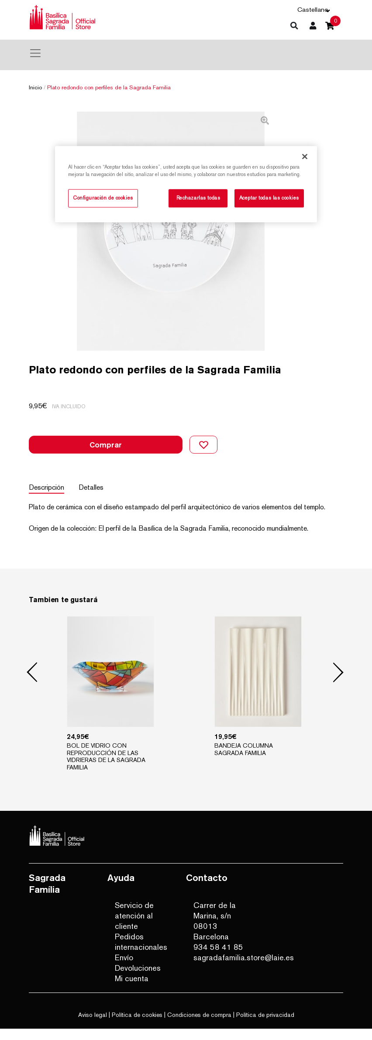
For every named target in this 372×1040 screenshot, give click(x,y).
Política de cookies (137, 1026)
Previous (32, 684)
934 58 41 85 (218, 958)
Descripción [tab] (46, 499)
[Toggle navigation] (35, 53)
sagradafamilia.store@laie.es (222, 968)
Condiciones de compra (199, 1026)
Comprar (106, 456)
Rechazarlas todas (198, 198)
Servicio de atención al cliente (134, 927)
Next (338, 684)
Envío (124, 968)
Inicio (35, 87)
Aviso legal (92, 1026)
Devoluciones (138, 979)
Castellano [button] (312, 9)
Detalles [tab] (94, 499)
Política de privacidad (265, 1026)
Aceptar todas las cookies (269, 198)
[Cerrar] (304, 156)
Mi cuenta (131, 989)
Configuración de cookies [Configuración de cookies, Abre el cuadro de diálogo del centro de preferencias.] (103, 198)
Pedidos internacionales (141, 953)
